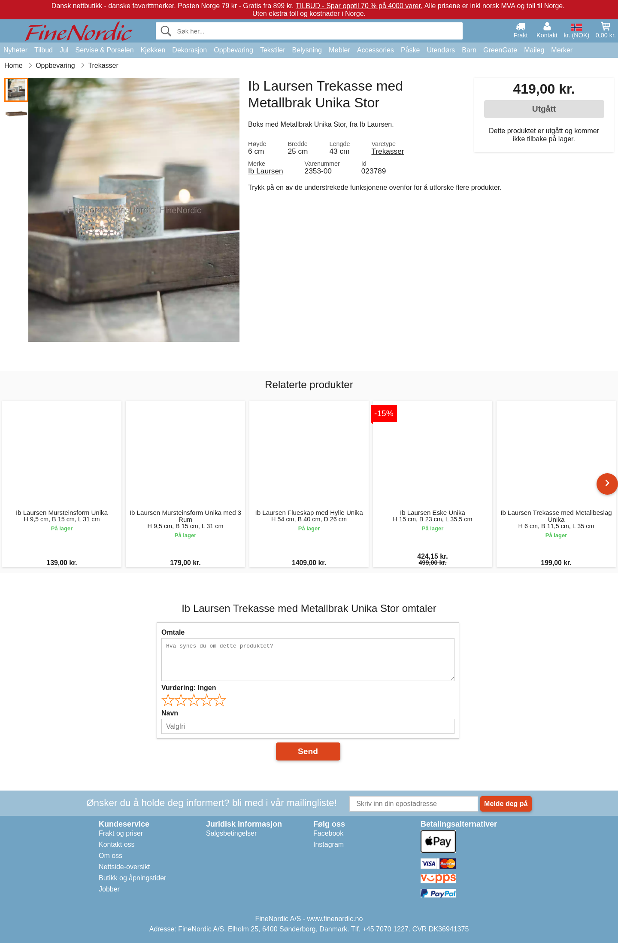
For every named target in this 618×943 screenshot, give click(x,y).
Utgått (544, 108)
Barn (469, 50)
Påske (410, 50)
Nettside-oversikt (124, 866)
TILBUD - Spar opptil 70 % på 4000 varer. (359, 5)
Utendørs (441, 50)
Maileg (534, 50)
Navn (169, 713)
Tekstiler (272, 50)
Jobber (109, 889)
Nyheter (15, 50)
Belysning (307, 50)
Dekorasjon (189, 50)
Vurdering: (188, 687)
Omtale (173, 632)
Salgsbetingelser (231, 833)
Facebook (328, 833)
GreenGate (500, 50)
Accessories (375, 50)
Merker (562, 50)
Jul (64, 50)
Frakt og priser (121, 833)
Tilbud (43, 50)
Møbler (339, 50)
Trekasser (387, 151)
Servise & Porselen (104, 50)
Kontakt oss (117, 844)
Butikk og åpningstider (132, 878)
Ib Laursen (265, 171)
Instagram (328, 844)
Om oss (110, 855)
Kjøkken (153, 50)
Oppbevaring (233, 50)
